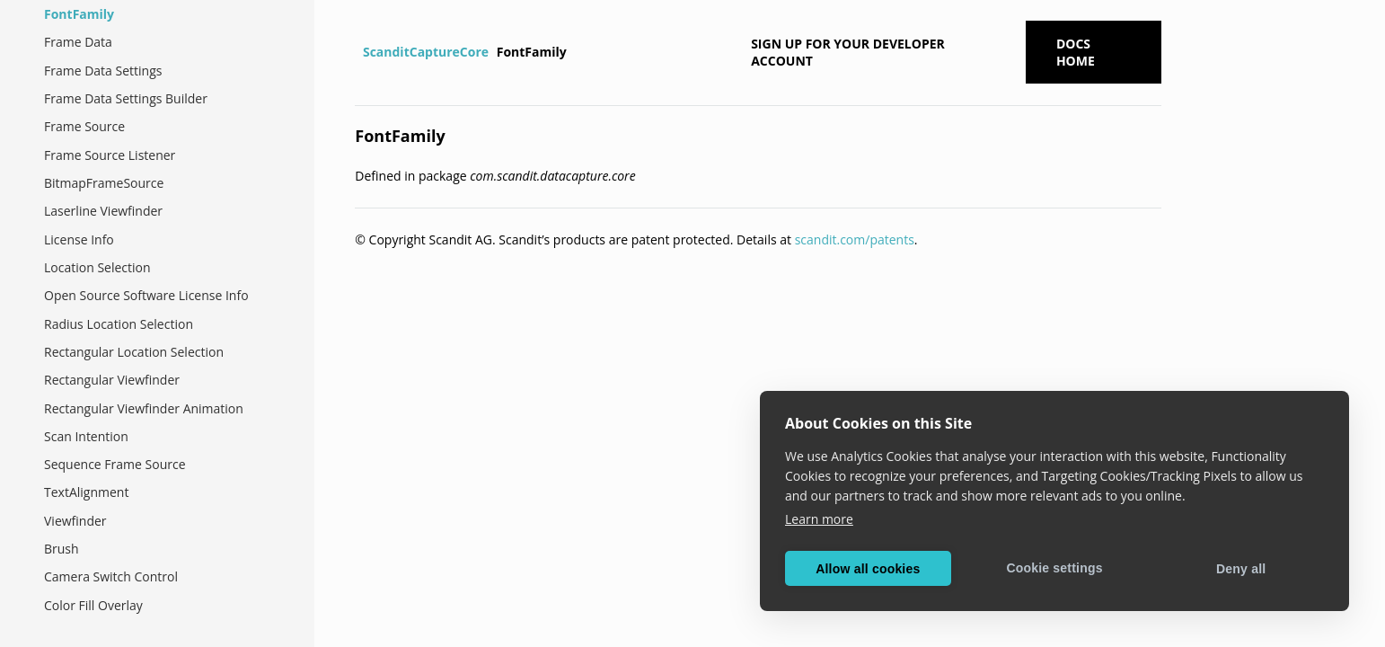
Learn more (819, 518)
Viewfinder (75, 520)
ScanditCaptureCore (426, 51)
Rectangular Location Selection (134, 351)
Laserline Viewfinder (103, 210)
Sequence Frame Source (115, 464)
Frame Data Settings (103, 70)
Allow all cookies (868, 569)
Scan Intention (86, 436)
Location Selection (97, 267)
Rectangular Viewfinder (112, 379)
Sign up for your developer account (848, 52)
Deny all (1241, 569)
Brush (61, 548)
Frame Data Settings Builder (125, 98)
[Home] (357, 52)
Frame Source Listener (109, 155)
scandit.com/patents (854, 239)
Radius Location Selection (118, 323)
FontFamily (79, 13)
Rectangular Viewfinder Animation (143, 408)
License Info (79, 239)
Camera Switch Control (111, 576)
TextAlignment (86, 492)
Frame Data (78, 41)
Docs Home (1075, 52)
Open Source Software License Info (146, 295)
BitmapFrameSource (103, 182)
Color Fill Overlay (93, 605)
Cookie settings (1054, 568)
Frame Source (84, 126)
